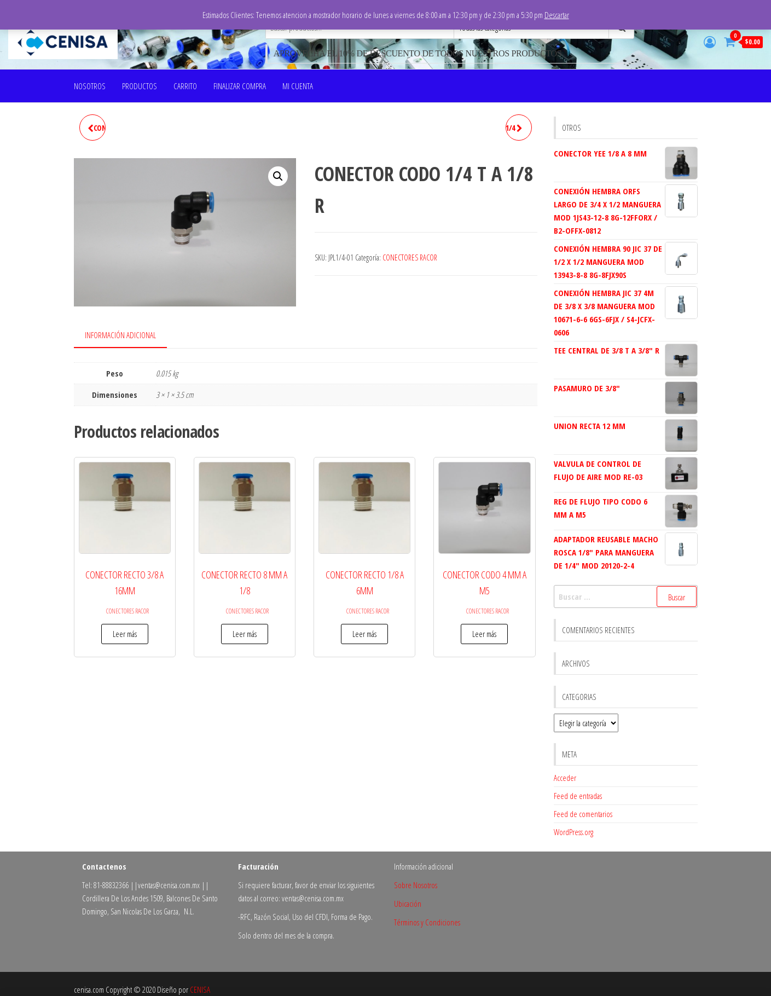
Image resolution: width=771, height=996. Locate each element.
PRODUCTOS (139, 85)
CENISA (200, 989)
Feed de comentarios (583, 813)
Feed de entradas (578, 795)
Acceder (565, 777)
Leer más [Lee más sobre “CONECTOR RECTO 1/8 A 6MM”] (364, 633)
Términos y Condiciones (427, 922)
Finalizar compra (239, 85)
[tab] (128, 335)
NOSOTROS (90, 85)
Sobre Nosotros (415, 884)
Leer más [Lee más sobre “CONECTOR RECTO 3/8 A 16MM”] (125, 633)
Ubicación (407, 903)
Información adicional (120, 334)
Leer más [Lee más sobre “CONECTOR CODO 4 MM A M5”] (484, 633)
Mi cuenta (297, 85)
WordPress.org (573, 831)
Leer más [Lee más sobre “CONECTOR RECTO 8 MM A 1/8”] (245, 633)
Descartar (556, 14)
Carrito (185, 85)
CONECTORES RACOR (409, 257)
